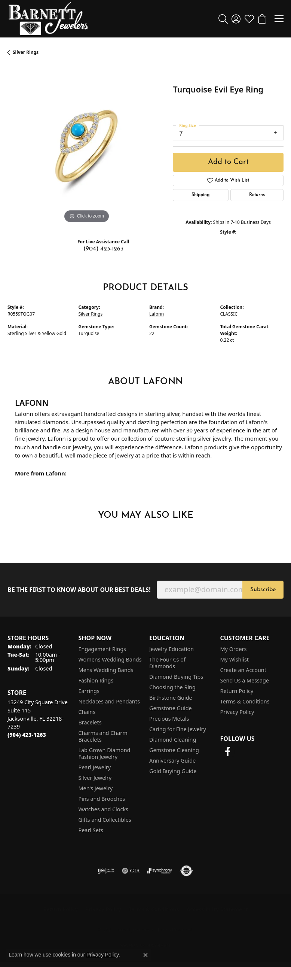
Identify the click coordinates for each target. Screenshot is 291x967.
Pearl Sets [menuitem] (91, 830)
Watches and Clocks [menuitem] (103, 809)
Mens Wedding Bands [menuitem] (106, 669)
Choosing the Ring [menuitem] (172, 687)
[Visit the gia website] (131, 870)
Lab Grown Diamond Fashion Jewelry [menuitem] (105, 753)
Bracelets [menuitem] (90, 722)
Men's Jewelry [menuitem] (96, 788)
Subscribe (263, 590)
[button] (223, 18)
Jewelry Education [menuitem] (171, 649)
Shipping (200, 195)
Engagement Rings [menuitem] (102, 649)
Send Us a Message (244, 680)
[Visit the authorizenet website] (186, 870)
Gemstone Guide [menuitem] (170, 708)
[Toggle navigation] (279, 19)
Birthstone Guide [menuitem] (170, 697)
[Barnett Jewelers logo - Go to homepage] (48, 18)
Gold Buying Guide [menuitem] (172, 771)
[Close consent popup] (145, 955)
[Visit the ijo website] (106, 870)
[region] (86, 146)
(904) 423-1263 (103, 249)
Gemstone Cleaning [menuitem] (174, 750)
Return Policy (237, 690)
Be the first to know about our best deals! (79, 589)
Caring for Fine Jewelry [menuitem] (177, 729)
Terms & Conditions (245, 701)
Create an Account (243, 669)
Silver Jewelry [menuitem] (95, 777)
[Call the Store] (26, 734)
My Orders (233, 649)
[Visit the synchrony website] (159, 870)
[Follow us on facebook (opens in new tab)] (227, 751)
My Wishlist (234, 659)
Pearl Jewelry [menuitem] (95, 767)
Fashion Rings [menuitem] (96, 680)
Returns (257, 195)
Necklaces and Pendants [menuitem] (109, 701)
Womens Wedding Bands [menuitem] (110, 659)
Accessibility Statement (217, 909)
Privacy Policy (237, 711)
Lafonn (156, 314)
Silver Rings (26, 52)
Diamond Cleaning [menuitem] (172, 739)
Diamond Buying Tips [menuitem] (176, 676)
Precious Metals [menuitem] (169, 718)
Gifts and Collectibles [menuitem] (105, 819)
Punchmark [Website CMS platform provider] (159, 945)
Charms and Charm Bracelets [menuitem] (103, 736)
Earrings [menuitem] (89, 690)
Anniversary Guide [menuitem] (172, 760)
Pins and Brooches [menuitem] (102, 798)
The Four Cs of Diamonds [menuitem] (167, 663)
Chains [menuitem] (87, 711)
